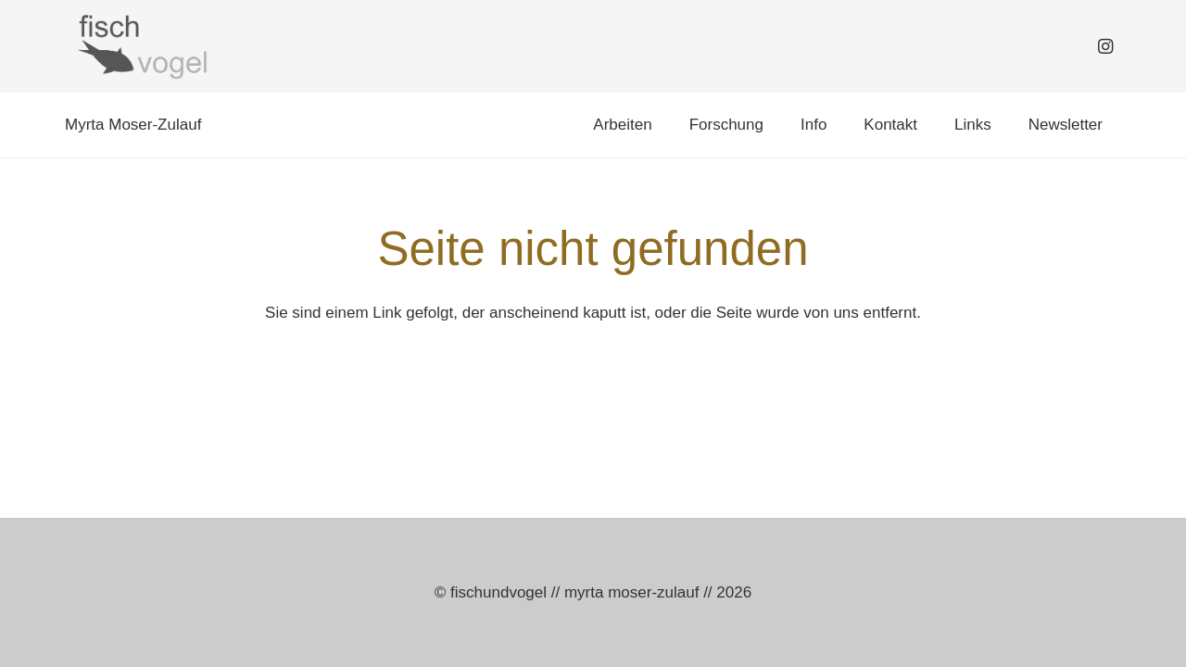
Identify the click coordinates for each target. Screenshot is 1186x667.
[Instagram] (1105, 46)
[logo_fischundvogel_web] (140, 46)
